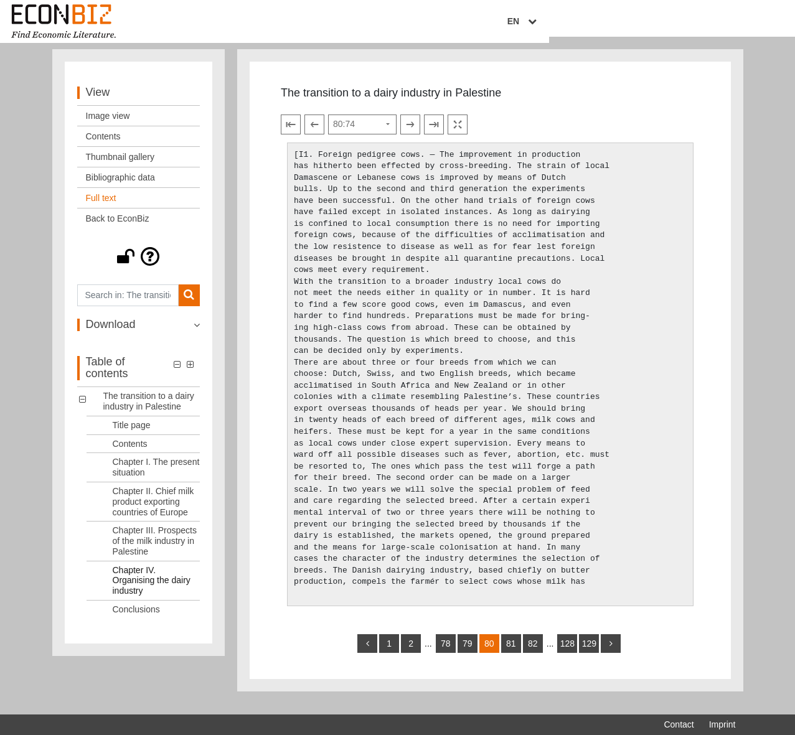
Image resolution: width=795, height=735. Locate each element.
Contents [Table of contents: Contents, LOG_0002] (130, 454)
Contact (679, 724)
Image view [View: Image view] (108, 126)
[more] (611, 654)
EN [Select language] (726, 23)
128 (567, 654)
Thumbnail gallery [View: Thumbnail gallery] (120, 167)
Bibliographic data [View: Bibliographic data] (120, 187)
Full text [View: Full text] (101, 208)
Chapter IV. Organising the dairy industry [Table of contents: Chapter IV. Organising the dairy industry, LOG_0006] (152, 590)
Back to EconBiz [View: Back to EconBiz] (117, 228)
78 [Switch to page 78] (446, 654)
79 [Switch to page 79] (468, 654)
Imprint (722, 724)
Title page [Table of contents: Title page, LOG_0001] (132, 435)
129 (589, 654)
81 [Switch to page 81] (511, 654)
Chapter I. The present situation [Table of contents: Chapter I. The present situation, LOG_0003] (156, 477)
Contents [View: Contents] (103, 146)
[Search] (189, 305)
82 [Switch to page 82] (533, 654)
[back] (367, 654)
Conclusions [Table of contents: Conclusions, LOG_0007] (136, 619)
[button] (138, 266)
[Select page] (362, 134)
